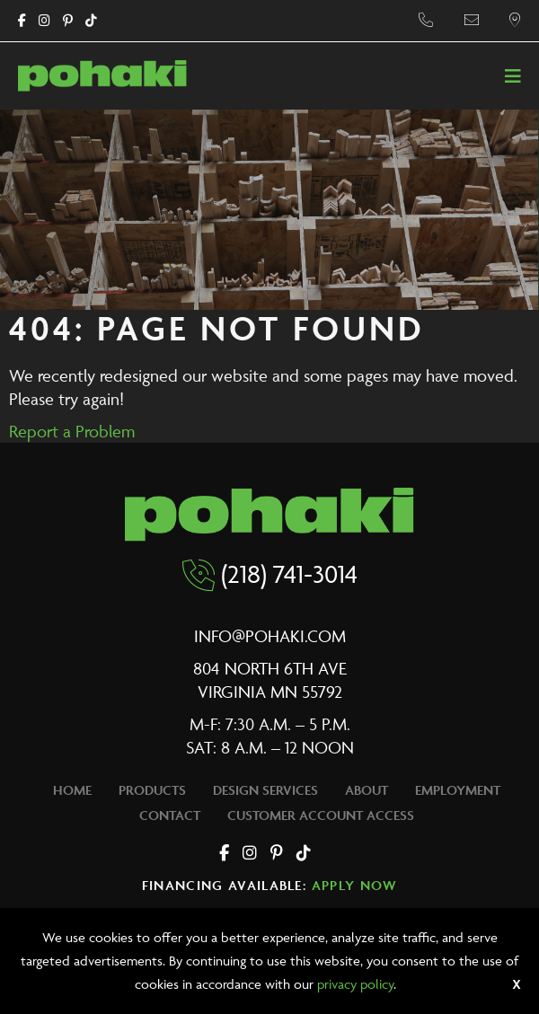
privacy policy (355, 983)
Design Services (265, 789)
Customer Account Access (320, 815)
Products (152, 789)
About (366, 789)
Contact (169, 815)
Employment (457, 789)
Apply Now (355, 885)
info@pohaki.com (270, 636)
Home (72, 789)
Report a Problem (72, 431)
